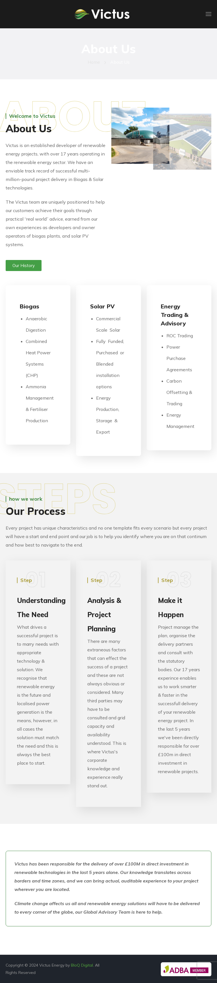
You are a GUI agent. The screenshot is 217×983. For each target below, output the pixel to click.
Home (94, 62)
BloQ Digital (82, 965)
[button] (24, 265)
